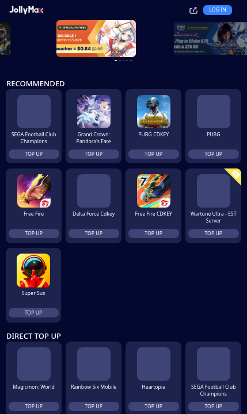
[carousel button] (110, 61)
